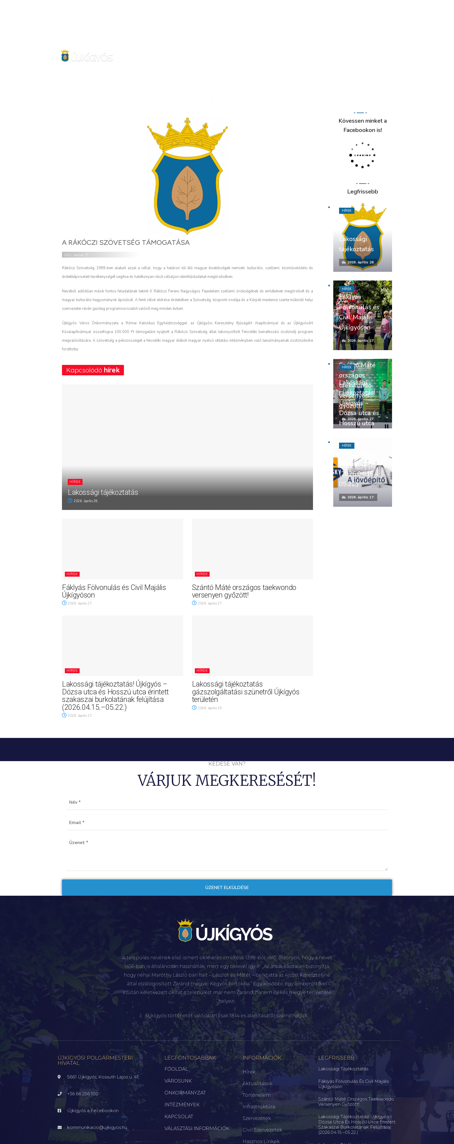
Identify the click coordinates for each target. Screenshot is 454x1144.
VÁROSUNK (178, 1081)
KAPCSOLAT (178, 1116)
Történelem (257, 1095)
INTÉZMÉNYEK (181, 1104)
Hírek (75, 482)
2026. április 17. (77, 716)
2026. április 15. (207, 708)
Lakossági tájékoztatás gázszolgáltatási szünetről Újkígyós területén (246, 692)
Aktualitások (257, 1083)
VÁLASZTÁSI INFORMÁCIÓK (196, 1128)
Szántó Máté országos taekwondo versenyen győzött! (244, 591)
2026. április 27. (77, 603)
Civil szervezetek (262, 1130)
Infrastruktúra (259, 1106)
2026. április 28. (83, 501)
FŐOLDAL (176, 1069)
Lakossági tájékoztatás (103, 492)
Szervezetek (257, 1118)
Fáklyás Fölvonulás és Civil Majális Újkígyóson (114, 591)
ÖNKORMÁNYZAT (185, 1093)
